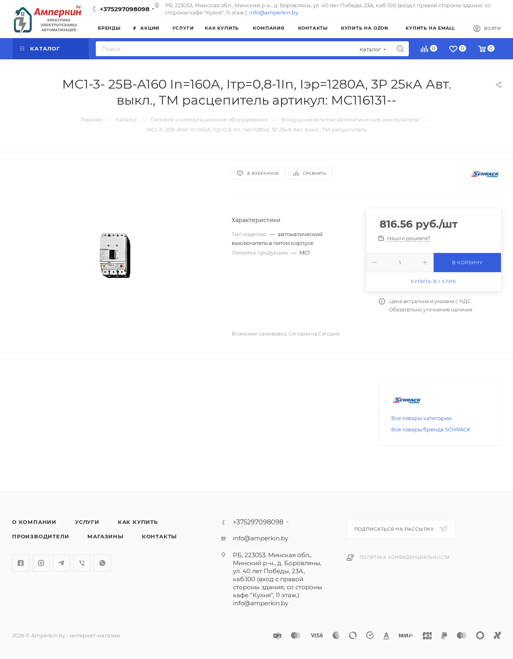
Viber (82, 563)
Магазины (105, 536)
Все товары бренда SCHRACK (431, 429)
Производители (40, 536)
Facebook (20, 563)
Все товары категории (421, 418)
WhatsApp (102, 563)
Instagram (41, 563)
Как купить (138, 522)
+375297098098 (124, 9)
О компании (34, 522)
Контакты (159, 536)
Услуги (87, 522)
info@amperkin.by (273, 12)
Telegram (61, 563)
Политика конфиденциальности (405, 557)
